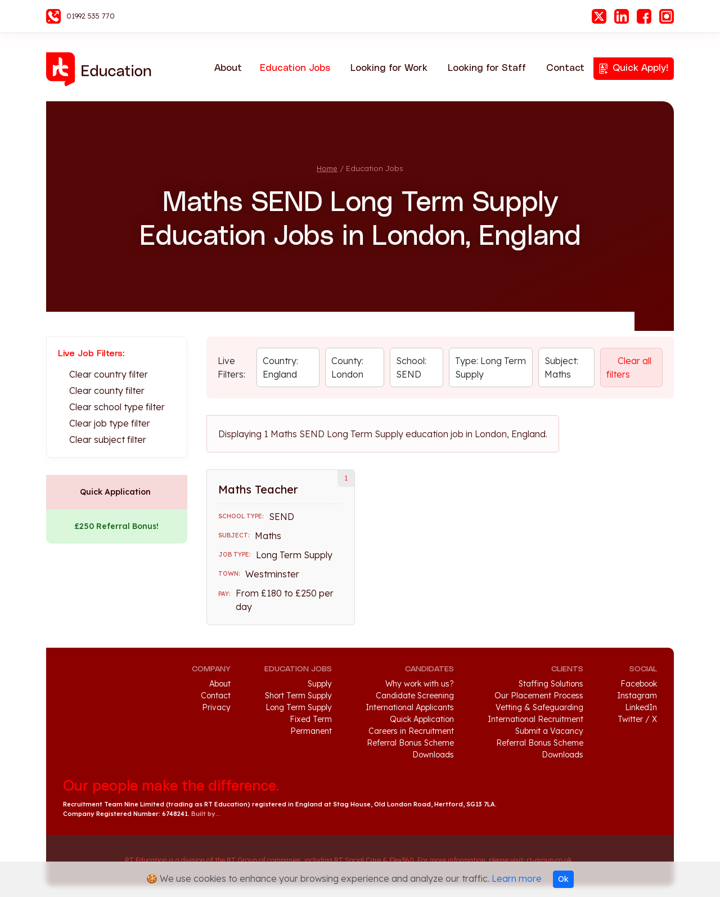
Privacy (216, 707)
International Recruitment (535, 719)
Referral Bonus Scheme (410, 743)
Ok (563, 879)
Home (327, 168)
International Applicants (410, 707)
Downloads (433, 755)
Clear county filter (107, 390)
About (228, 68)
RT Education (102, 69)
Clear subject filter (107, 439)
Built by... (205, 814)
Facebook (644, 16)
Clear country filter (108, 374)
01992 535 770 (90, 15)
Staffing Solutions (551, 684)
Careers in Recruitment (411, 731)
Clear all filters (628, 367)
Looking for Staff (487, 68)
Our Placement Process (538, 695)
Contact (565, 68)
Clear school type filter (117, 406)
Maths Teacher (258, 489)
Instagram (666, 16)
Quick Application (115, 492)
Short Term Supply (298, 695)
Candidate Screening (415, 695)
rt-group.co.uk (549, 860)
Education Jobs (295, 68)
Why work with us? (419, 684)
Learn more (517, 878)
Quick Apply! (640, 68)
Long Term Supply (299, 707)
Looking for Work (389, 68)
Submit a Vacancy (549, 731)
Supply (320, 684)
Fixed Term (311, 719)
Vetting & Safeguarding (539, 707)
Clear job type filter (109, 423)
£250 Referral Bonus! (116, 526)
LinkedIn (621, 16)
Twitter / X (637, 719)
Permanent (311, 731)
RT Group (88, 860)
